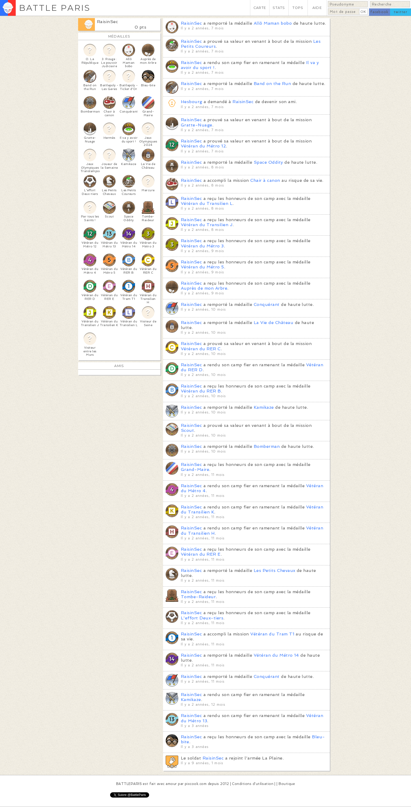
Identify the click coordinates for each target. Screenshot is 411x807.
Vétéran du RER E (201, 554)
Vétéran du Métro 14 (276, 655)
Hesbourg (191, 101)
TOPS (298, 8)
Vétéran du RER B (201, 391)
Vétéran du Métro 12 (203, 146)
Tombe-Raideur (198, 596)
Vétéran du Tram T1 (272, 633)
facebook (379, 12)
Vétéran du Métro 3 (202, 245)
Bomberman (267, 446)
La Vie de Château (273, 322)
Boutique (287, 784)
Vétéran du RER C (201, 348)
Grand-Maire (195, 469)
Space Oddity (268, 162)
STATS (279, 8)
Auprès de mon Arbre (204, 288)
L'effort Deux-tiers (202, 617)
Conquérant (267, 304)
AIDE (317, 8)
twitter (400, 12)
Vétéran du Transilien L (206, 203)
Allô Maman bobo (273, 23)
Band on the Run (272, 83)
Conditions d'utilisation (252, 784)
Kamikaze (264, 407)
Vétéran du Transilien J (206, 224)
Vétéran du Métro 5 (202, 266)
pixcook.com (196, 784)
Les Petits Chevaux (274, 570)
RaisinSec (107, 21)
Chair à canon (265, 180)
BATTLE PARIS (54, 8)
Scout (187, 430)
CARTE (259, 8)
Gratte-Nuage (196, 125)
